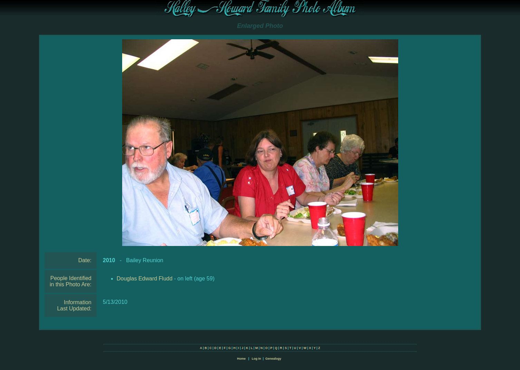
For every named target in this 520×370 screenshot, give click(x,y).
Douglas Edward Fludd (145, 278)
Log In (256, 358)
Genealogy (273, 358)
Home (241, 358)
